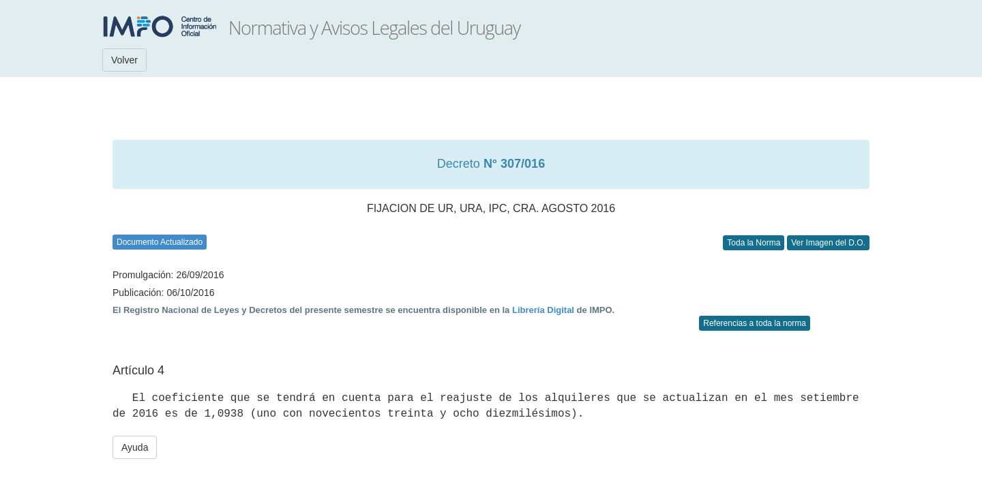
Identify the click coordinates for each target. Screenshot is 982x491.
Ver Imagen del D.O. (828, 243)
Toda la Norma (753, 243)
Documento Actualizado (160, 242)
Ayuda (134, 447)
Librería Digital (543, 310)
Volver (124, 60)
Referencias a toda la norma (754, 323)
